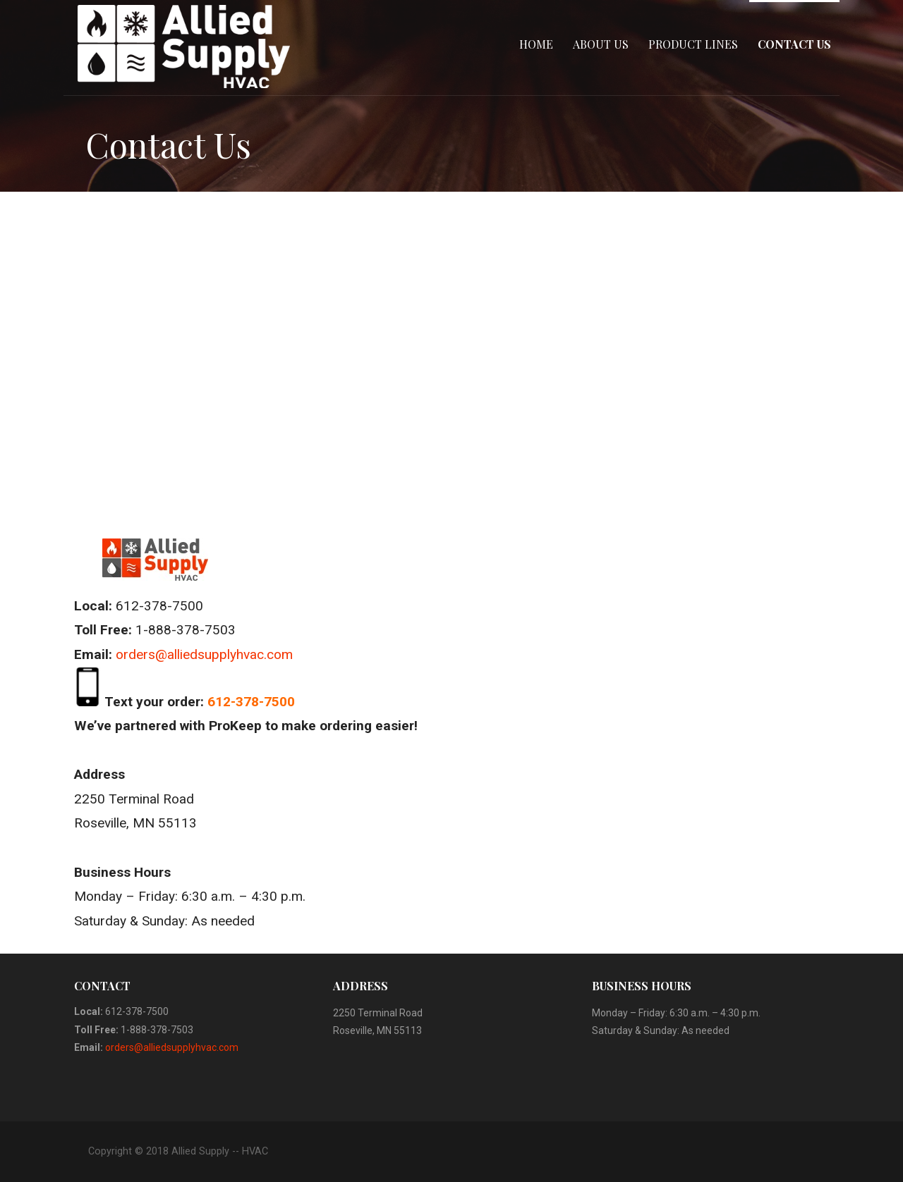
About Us (601, 44)
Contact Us (794, 44)
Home (536, 44)
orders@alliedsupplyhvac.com (204, 654)
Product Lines (693, 44)
